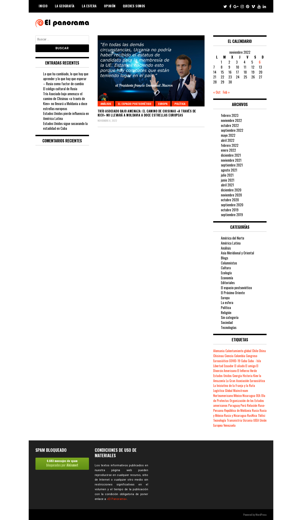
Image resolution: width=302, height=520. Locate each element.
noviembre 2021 (231, 160)
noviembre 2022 (231, 120)
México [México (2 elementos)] (238, 395)
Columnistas (229, 262)
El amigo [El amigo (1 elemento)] (250, 366)
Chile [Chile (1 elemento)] (255, 350)
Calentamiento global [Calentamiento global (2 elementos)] (238, 350)
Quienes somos (134, 6)
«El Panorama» (117, 499)
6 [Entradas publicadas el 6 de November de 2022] (260, 62)
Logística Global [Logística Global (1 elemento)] (222, 390)
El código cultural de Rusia (60, 88)
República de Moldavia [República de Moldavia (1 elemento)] (237, 410)
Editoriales (228, 282)
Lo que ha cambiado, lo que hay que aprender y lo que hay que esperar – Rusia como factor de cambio (65, 78)
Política (179, 104)
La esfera (89, 6)
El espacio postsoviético (134, 104)
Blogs (224, 257)
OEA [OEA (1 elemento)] (258, 395)
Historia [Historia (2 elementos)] (248, 375)
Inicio (43, 6)
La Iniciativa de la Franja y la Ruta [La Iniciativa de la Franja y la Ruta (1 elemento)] (234, 385)
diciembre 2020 (231, 189)
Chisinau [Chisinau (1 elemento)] (218, 355)
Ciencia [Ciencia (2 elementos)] (229, 355)
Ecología (226, 272)
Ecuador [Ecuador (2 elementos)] (229, 366)
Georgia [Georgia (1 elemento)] (237, 375)
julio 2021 (227, 175)
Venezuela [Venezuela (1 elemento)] (229, 425)
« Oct (217, 92)
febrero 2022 (229, 145)
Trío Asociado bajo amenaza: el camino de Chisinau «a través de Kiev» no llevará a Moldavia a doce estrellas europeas (147, 113)
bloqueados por (62, 463)
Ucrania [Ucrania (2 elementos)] (248, 420)
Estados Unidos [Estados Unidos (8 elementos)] (222, 375)
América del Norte (232, 237)
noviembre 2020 (231, 194)
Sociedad (227, 322)
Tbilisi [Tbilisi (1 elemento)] (261, 415)
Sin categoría (229, 317)
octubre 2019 (229, 209)
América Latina (231, 243)
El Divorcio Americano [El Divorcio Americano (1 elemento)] (235, 368)
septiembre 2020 (232, 204)
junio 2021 (227, 180)
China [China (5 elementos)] (262, 350)
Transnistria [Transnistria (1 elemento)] (234, 420)
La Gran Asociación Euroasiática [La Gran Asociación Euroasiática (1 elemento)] (245, 380)
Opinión (110, 6)
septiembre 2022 (232, 130)
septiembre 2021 (232, 164)
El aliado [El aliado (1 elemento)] (239, 366)
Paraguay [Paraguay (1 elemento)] (234, 405)
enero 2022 (228, 150)
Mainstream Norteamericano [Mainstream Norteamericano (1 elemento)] (230, 393)
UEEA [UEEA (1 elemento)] (256, 420)
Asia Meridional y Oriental (237, 252)
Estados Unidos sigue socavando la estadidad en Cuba (65, 126)
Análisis (106, 104)
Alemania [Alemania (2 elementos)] (219, 350)
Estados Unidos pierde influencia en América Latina (66, 116)
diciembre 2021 (231, 155)
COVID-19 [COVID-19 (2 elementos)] (234, 361)
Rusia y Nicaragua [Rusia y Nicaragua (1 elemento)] (235, 415)
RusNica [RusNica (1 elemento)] (252, 415)
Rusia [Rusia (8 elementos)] (255, 410)
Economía (227, 277)
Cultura (226, 267)
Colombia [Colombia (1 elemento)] (239, 355)
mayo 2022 (228, 135)
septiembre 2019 (232, 214)
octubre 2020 (230, 199)
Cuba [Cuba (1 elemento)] (244, 361)
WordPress (261, 514)
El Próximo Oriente (233, 292)
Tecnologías (228, 327)
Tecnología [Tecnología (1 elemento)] (219, 420)
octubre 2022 (230, 125)
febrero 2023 (229, 115)
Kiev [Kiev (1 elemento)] (255, 375)
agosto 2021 (229, 169)
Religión (226, 312)
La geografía (65, 6)
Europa (163, 104)
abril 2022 (227, 140)
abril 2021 (227, 184)
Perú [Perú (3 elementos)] (243, 405)
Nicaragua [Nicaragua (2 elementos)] (248, 395)
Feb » (226, 92)
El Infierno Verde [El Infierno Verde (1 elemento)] (247, 370)
